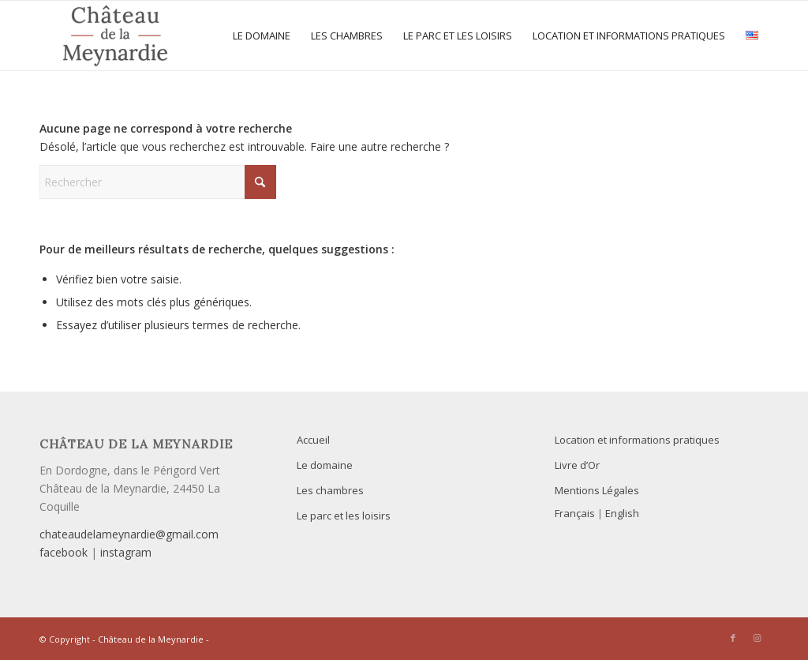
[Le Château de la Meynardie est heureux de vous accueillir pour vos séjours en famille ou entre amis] (115, 35)
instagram (126, 552)
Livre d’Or (577, 465)
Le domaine (325, 465)
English (622, 513)
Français (575, 513)
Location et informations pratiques (637, 440)
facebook (63, 552)
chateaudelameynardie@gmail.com (129, 534)
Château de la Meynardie (151, 639)
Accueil (313, 440)
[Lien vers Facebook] (733, 638)
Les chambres (330, 490)
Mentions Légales (597, 490)
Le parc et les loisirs (344, 515)
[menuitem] (262, 35)
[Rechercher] (157, 182)
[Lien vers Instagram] (757, 638)
